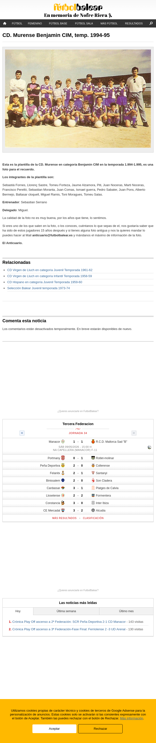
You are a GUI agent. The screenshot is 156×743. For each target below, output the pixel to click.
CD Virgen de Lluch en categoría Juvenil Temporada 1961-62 (49, 270)
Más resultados (64, 518)
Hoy (17, 611)
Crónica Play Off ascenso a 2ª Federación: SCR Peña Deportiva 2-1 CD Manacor (69, 622)
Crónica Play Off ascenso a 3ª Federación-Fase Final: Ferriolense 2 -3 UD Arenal (69, 629)
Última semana (66, 611)
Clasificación (93, 518)
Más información (131, 718)
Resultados (134, 23)
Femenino (35, 23)
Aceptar (54, 728)
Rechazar (100, 728)
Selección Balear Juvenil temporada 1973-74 (38, 288)
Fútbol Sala (84, 23)
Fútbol (17, 23)
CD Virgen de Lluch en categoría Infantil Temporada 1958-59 (49, 276)
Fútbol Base (58, 23)
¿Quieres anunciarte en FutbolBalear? (78, 411)
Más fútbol (109, 23)
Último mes (126, 611)
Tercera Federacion (77, 424)
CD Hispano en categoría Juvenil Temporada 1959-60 (44, 282)
